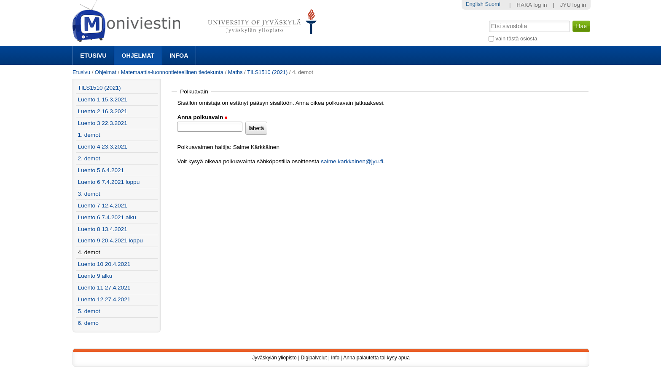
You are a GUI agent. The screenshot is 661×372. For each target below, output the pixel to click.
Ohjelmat (137, 55)
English (475, 4)
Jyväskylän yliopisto (274, 358)
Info (335, 358)
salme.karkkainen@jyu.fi (352, 161)
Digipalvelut (314, 358)
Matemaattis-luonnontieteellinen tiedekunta (172, 72)
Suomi (492, 4)
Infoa (178, 55)
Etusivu (93, 55)
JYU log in (573, 5)
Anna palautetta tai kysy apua (376, 358)
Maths (235, 72)
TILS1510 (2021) (267, 72)
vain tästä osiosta (516, 38)
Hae (488, 19)
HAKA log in (531, 5)
